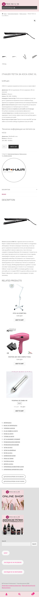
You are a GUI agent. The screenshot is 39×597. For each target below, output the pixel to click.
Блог (5, 553)
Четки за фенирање (10, 450)
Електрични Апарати (13, 13)
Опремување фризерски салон (13, 469)
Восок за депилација (10, 425)
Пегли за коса (23, 13)
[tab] (19, 189)
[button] (7, 7)
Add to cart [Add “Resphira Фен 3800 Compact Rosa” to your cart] (19, 363)
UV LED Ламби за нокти (11, 431)
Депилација (7, 422)
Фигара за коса (8, 464)
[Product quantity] (4, 147)
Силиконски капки (10, 455)
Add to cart (13, 146)
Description (6, 189)
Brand (4, 194)
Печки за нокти (8, 433)
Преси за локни (8, 458)
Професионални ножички (12, 442)
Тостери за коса (9, 461)
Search (4, 541)
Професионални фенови (11, 444)
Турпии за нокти (9, 436)
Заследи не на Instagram (13, 572)
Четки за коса (8, 447)
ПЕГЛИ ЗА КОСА (8, 156)
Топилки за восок (9, 428)
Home (5, 13)
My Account (6, 594)
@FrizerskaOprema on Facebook (14, 476)
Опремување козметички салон (14, 466)
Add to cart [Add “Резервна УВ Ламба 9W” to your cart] (19, 411)
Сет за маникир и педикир (12, 439)
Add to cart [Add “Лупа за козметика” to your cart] (19, 320)
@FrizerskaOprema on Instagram (14, 481)
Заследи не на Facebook (12, 562)
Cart (30, 593)
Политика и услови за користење (11, 585)
